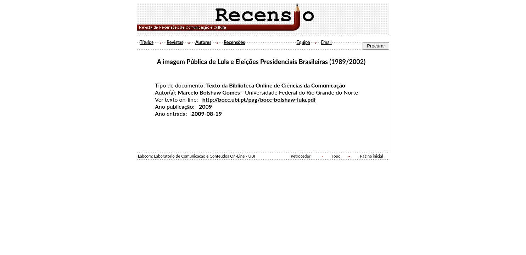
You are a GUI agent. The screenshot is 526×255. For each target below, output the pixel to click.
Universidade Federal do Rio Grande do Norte (301, 92)
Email (326, 42)
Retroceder (300, 156)
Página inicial (371, 156)
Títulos (146, 42)
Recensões (234, 42)
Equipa (303, 42)
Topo (336, 156)
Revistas (175, 42)
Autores (203, 42)
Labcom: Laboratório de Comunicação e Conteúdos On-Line (191, 156)
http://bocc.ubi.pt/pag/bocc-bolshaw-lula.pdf (259, 99)
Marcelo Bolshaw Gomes (209, 92)
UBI (251, 156)
